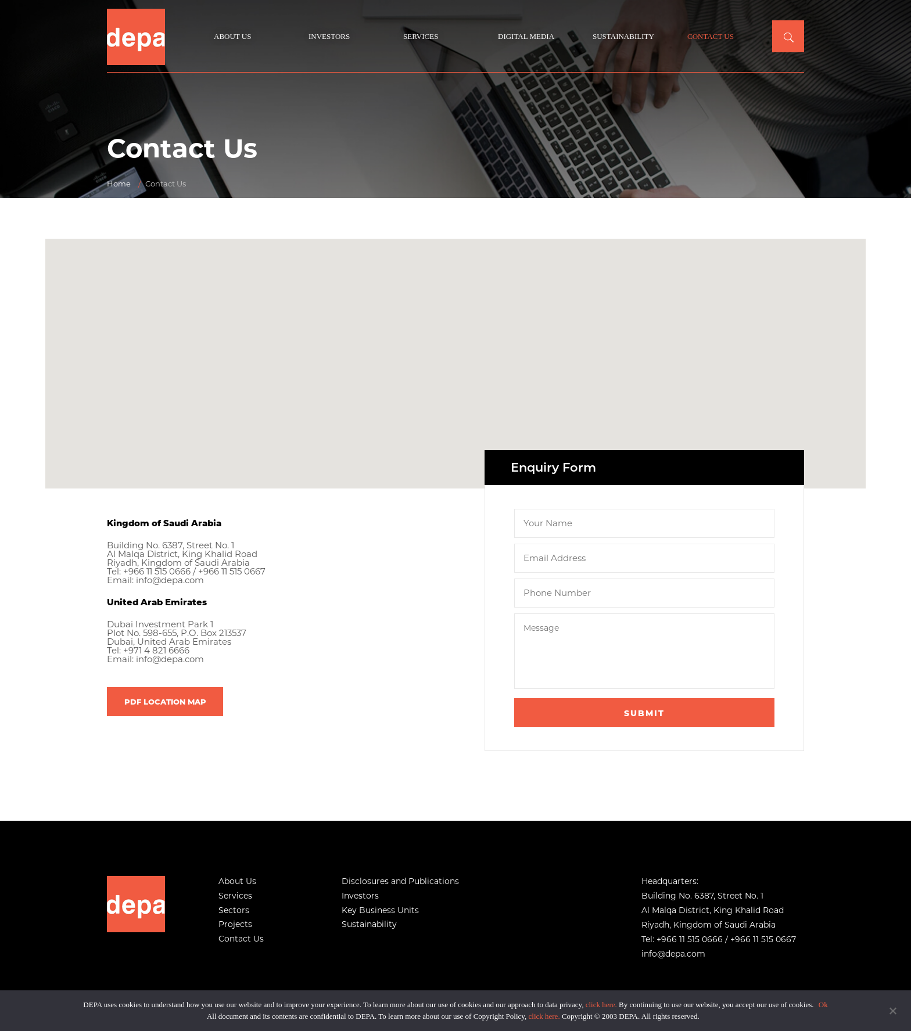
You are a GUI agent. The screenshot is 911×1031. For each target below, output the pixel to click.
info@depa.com (170, 579)
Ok (823, 1004)
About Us (232, 36)
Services (420, 36)
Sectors (233, 910)
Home (119, 183)
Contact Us (710, 36)
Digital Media (526, 36)
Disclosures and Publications (400, 881)
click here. (601, 1004)
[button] (455, 353)
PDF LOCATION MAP (165, 700)
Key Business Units (380, 910)
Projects (235, 924)
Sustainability (623, 36)
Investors (329, 36)
